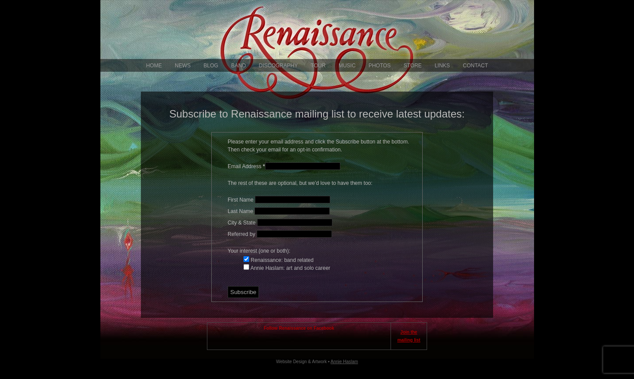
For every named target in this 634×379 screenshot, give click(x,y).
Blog (210, 66)
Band (238, 66)
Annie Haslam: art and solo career (289, 268)
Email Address (246, 166)
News (183, 66)
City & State (242, 223)
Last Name (241, 211)
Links (442, 66)
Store (413, 66)
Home (154, 66)
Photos (380, 66)
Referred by (242, 234)
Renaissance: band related (281, 260)
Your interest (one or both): (259, 251)
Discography (278, 66)
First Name (241, 200)
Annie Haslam (344, 361)
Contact (475, 66)
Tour (318, 66)
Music (347, 66)
